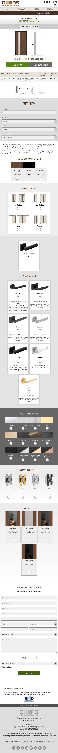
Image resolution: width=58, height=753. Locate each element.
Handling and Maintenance (42, 733)
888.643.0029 (50, 2)
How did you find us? (29, 661)
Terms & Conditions (22, 741)
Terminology (6, 736)
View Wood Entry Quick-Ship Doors (29, 706)
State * (43, 621)
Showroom (28, 724)
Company (29, 606)
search (55, 5)
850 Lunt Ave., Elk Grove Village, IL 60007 (30, 727)
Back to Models (25, 27)
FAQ (46, 736)
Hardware (15, 736)
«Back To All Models (40, 64)
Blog (29, 736)
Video (35, 736)
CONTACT (50, 9)
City (14, 621)
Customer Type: (29, 632)
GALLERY (36, 9)
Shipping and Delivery (47, 741)
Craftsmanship (10, 733)
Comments (29, 637)
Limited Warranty (9, 741)
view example (29, 171)
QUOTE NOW (17, 64)
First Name (29, 595)
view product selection (43, 13)
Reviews (41, 736)
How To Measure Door (24, 733)
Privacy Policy (34, 741)
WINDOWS (21, 9)
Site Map (53, 736)
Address (29, 616)
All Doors (35, 27)
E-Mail (29, 611)
